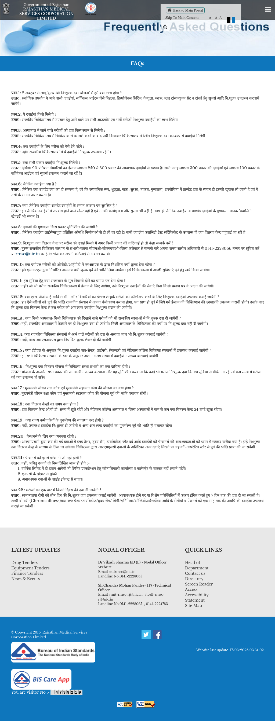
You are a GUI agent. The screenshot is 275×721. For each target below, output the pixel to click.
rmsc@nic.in (28, 253)
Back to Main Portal (185, 10)
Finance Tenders (27, 573)
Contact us (195, 573)
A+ (211, 18)
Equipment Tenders (30, 568)
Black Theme (228, 20)
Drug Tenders (24, 562)
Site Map (193, 605)
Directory (194, 578)
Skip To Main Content (182, 18)
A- (221, 18)
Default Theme (233, 20)
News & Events (25, 578)
